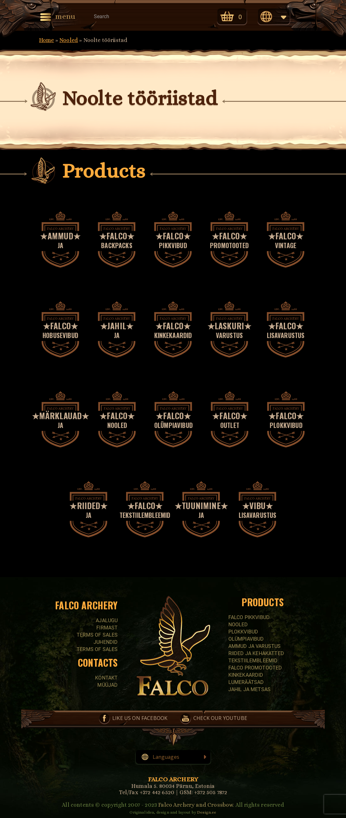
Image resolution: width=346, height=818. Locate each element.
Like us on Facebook (139, 718)
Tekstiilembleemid (253, 661)
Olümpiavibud (246, 639)
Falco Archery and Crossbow (195, 805)
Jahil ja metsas (249, 689)
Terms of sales (97, 635)
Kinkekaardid (245, 675)
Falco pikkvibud (249, 617)
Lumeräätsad (246, 682)
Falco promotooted (255, 668)
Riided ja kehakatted (256, 653)
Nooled (68, 40)
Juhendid (106, 642)
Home (46, 40)
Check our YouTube (220, 718)
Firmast (107, 628)
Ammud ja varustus (254, 646)
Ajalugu (107, 620)
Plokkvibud (243, 632)
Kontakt (106, 678)
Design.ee (206, 812)
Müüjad (107, 685)
